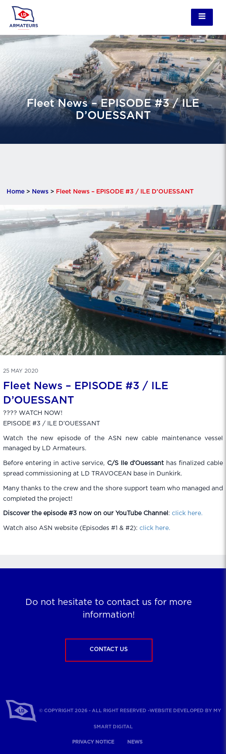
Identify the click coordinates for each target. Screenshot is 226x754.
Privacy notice (93, 742)
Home (15, 192)
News (40, 192)
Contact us (109, 649)
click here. (187, 513)
